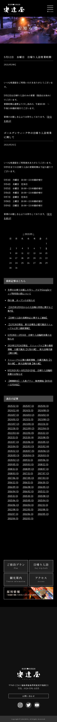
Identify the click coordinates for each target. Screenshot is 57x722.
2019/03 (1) (28, 464)
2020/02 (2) (13, 459)
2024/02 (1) (43, 414)
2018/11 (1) (13, 468)
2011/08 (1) (43, 509)
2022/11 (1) (43, 423)
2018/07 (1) (43, 468)
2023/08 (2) (43, 419)
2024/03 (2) (28, 414)
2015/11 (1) (13, 495)
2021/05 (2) (43, 441)
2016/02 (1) (28, 491)
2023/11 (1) (28, 419)
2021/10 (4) (28, 437)
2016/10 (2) (43, 482)
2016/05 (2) (43, 486)
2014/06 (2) (13, 504)
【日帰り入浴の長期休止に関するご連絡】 (28, 317)
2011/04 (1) (13, 518)
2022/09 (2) (28, 428)
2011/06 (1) (28, 513)
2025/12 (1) (13, 405)
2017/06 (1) (13, 477)
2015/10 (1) (28, 495)
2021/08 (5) (43, 437)
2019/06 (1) (43, 459)
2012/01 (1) (28, 509)
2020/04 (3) (28, 455)
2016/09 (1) (13, 486)
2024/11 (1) (28, 410)
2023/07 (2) (13, 423)
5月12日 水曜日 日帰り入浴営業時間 (27, 57)
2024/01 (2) (13, 419)
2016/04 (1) (13, 491)
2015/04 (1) (43, 500)
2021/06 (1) (28, 441)
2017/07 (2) (43, 473)
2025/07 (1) (28, 405)
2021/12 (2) (43, 432)
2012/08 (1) (13, 509)
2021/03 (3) (28, 446)
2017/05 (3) (28, 477)
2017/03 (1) (43, 477)
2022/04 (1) (43, 428)
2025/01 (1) (43, 405)
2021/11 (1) (13, 437)
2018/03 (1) (13, 473)
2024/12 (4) (13, 410)
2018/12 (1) (43, 464)
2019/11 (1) (28, 459)
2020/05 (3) (13, 455)
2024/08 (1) (43, 410)
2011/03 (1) (28, 518)
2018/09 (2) (28, 468)
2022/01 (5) (28, 432)
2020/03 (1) (43, 455)
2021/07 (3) (13, 441)
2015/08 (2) (43, 495)
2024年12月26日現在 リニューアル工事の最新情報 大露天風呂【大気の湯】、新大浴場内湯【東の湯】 (30, 349)
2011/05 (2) (43, 513)
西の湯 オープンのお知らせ (21, 300)
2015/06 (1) (13, 500)
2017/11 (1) (28, 473)
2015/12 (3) (43, 491)
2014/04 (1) (28, 504)
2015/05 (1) (28, 500)
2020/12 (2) (13, 450)
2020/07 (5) (28, 450)
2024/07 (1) (13, 414)
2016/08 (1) (28, 486)
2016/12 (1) (13, 482)
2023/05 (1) (28, 423)
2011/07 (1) (13, 513)
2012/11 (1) (43, 504)
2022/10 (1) (13, 428)
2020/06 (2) (43, 450)
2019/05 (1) (13, 464)
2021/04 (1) (13, 446)
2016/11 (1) (28, 482)
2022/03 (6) (13, 432)
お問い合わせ (28, 696)
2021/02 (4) (43, 446)
